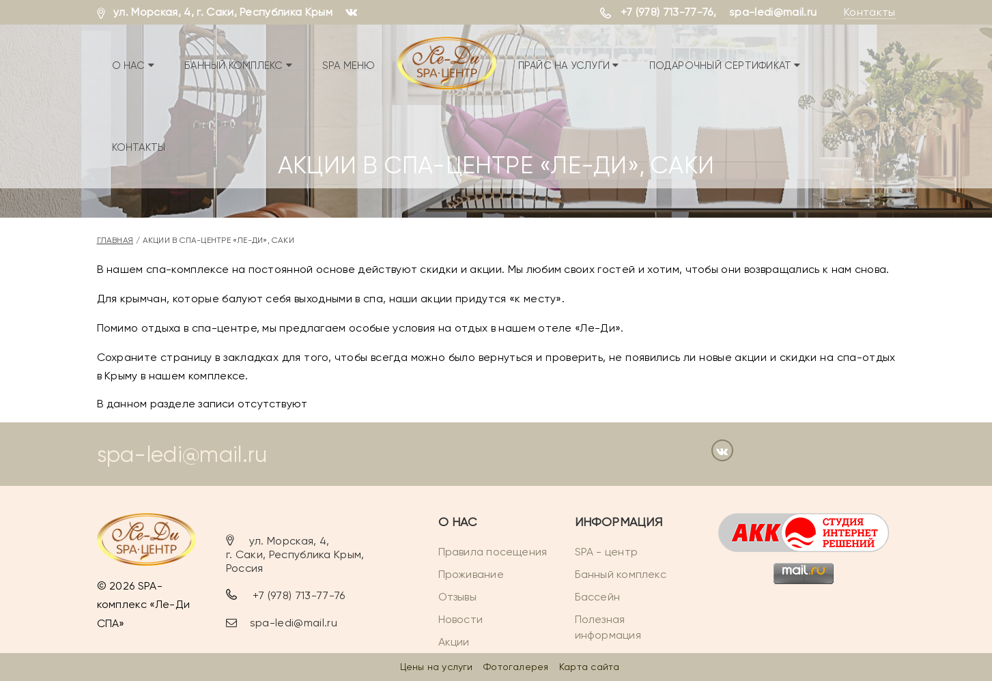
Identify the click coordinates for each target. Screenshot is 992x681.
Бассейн (598, 596)
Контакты (870, 11)
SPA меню (348, 65)
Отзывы (457, 596)
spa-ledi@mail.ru (773, 11)
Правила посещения (493, 551)
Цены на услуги (436, 666)
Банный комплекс (238, 65)
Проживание (471, 574)
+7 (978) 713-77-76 (667, 11)
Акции (454, 641)
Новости (460, 619)
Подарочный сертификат (725, 65)
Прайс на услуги (568, 65)
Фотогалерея (515, 666)
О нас (133, 65)
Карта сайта (589, 666)
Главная (115, 240)
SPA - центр (606, 551)
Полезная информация (608, 627)
